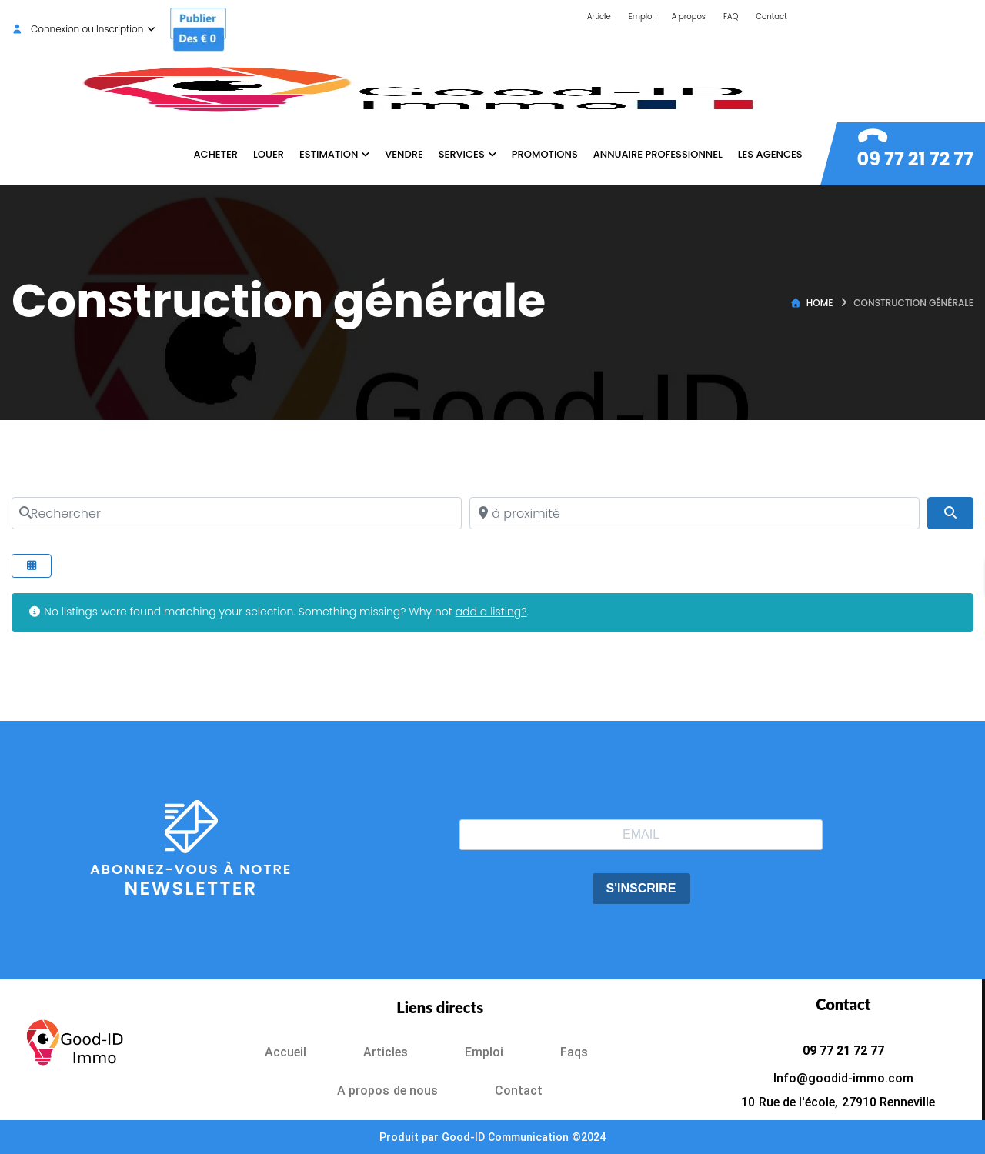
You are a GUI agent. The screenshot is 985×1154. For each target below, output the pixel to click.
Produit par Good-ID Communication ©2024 (492, 1137)
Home (819, 302)
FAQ (730, 16)
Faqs (574, 1052)
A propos (689, 16)
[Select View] (32, 566)
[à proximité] (694, 513)
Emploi (641, 16)
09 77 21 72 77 (915, 159)
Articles (385, 1052)
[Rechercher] (237, 513)
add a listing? (491, 611)
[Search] (950, 513)
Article (599, 16)
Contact (771, 16)
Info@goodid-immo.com (843, 1078)
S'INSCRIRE (641, 888)
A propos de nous (387, 1090)
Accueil (285, 1052)
